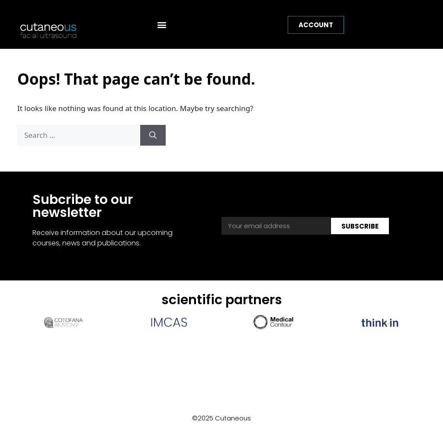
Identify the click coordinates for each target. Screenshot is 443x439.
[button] (162, 24)
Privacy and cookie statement (142, 364)
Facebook (351, 355)
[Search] (153, 140)
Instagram (388, 355)
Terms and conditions (233, 364)
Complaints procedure (312, 364)
